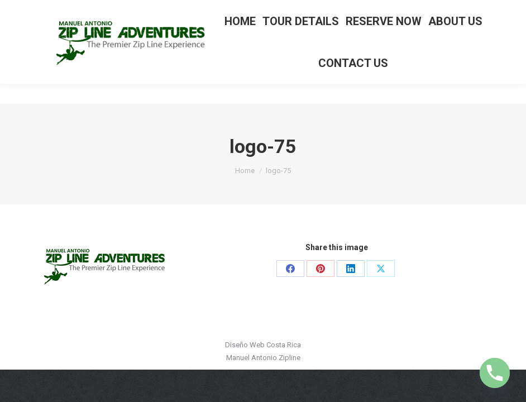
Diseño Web (245, 345)
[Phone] (495, 373)
